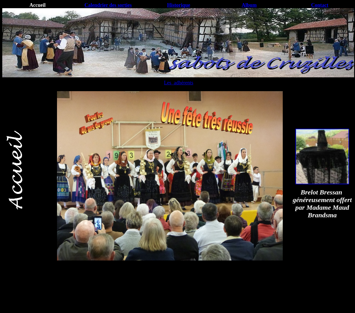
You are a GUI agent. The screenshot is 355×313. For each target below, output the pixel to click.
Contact (319, 5)
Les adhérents (178, 83)
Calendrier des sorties (108, 5)
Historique (178, 5)
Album (249, 5)
